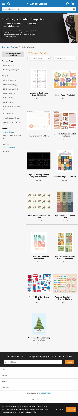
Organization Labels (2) (11, 118)
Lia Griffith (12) (8, 114)
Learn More (59, 409)
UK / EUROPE (41, 400)
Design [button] (4, 375)
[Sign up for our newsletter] (33, 362)
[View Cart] (73, 4)
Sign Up (69, 362)
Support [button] (5, 381)
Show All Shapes (8, 132)
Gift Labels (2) (8, 98)
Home (4, 47)
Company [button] (5, 387)
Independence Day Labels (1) (12, 108)
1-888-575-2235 (46, 393)
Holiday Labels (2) (9, 102)
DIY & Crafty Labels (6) (11, 89)
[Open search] (74, 9)
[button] (3, 4)
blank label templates (11, 34)
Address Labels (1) (9, 80)
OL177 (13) (7, 151)
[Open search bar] (8, 4)
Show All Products (8, 148)
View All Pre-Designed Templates (13, 54)
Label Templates (12, 47)
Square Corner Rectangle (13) (12, 137)
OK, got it (71, 409)
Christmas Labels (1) (10, 85)
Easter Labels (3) (9, 93)
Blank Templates (8, 65)
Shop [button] (4, 369)
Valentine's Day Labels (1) (11, 122)
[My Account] (67, 4)
